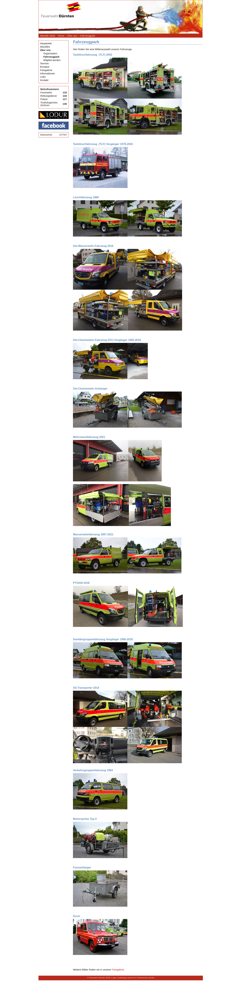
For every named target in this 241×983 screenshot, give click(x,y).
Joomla (151, 978)
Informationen (47, 73)
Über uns (45, 50)
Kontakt (44, 80)
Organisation (50, 53)
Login (114, 978)
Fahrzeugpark (51, 56)
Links (43, 76)
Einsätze (44, 66)
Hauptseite (46, 43)
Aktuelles (45, 46)
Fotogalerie (46, 70)
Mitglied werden (52, 60)
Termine (44, 63)
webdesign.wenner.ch (127, 978)
